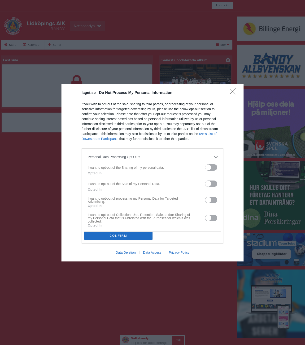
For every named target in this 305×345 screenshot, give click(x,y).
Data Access (152, 252)
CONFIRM (118, 235)
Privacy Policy (179, 252)
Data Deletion (126, 252)
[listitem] (152, 157)
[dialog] (152, 172)
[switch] (211, 167)
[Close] (234, 92)
